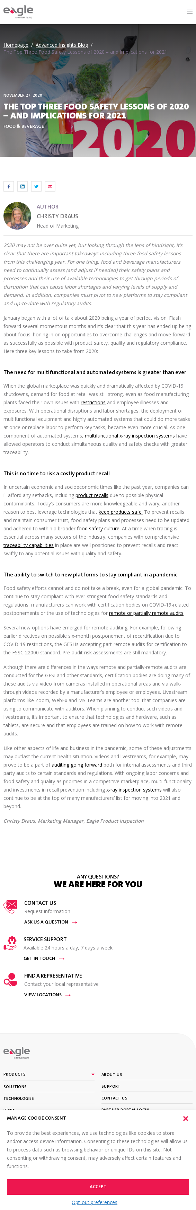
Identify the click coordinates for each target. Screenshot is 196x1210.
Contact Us (114, 1098)
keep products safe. (121, 512)
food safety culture (98, 528)
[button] (185, 1118)
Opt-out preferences (94, 1202)
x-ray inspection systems (134, 789)
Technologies (18, 1099)
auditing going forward (77, 764)
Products (14, 1074)
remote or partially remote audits (146, 613)
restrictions (93, 402)
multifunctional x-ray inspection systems (130, 435)
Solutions (15, 1087)
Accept (98, 1187)
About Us (111, 1075)
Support (111, 1087)
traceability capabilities (28, 545)
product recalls (91, 495)
